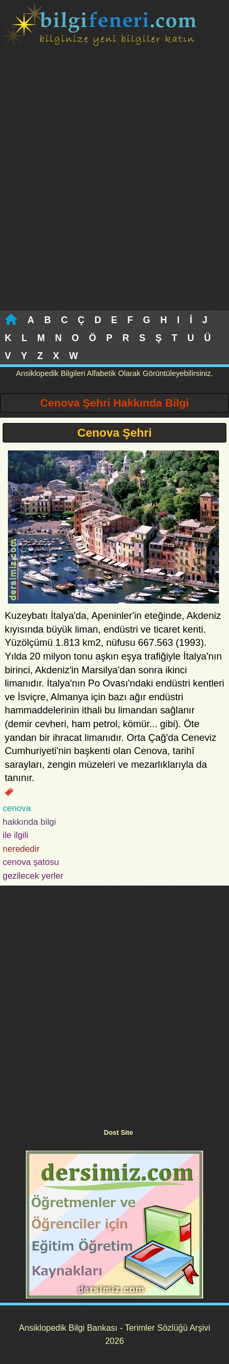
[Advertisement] (114, 190)
